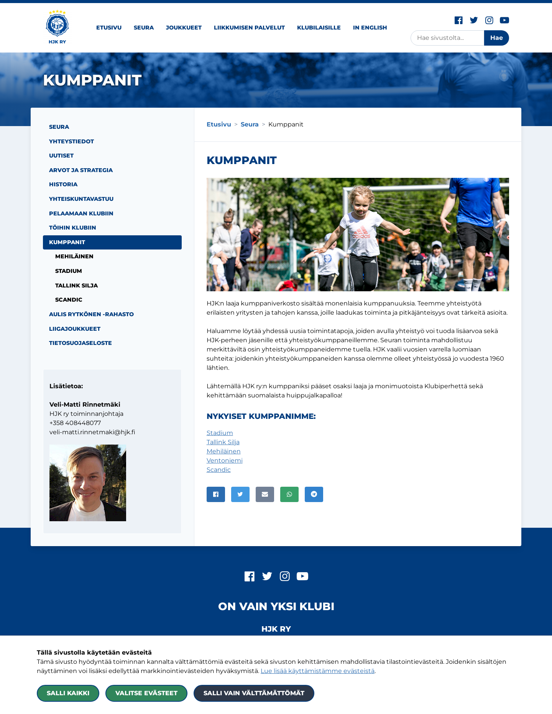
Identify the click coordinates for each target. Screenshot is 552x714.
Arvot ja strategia (81, 170)
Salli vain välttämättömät (254, 693)
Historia (63, 184)
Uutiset (61, 155)
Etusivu (109, 27)
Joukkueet (184, 27)
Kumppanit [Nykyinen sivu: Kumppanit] (67, 242)
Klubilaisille (319, 27)
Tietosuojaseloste (80, 343)
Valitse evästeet (146, 693)
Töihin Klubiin (72, 227)
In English (370, 27)
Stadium (220, 433)
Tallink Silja (223, 442)
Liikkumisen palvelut (249, 27)
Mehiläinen (224, 451)
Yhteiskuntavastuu (81, 198)
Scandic (219, 469)
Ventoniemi (225, 460)
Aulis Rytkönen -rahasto (91, 314)
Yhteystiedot (71, 141)
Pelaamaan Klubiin (81, 213)
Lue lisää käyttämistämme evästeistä (318, 671)
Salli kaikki (68, 693)
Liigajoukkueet (74, 328)
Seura (144, 27)
